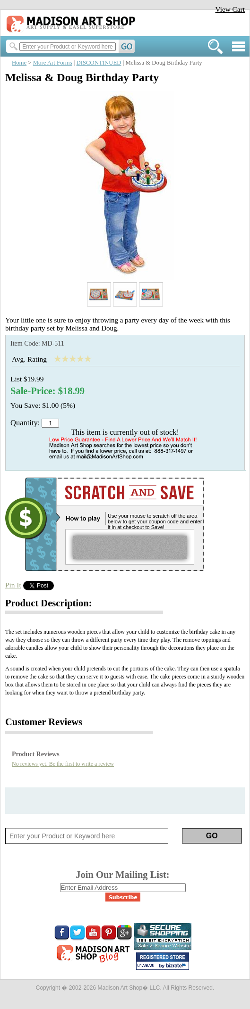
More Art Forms (52, 62)
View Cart (230, 9)
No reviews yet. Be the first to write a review (63, 764)
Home (19, 62)
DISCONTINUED (99, 62)
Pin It (13, 585)
